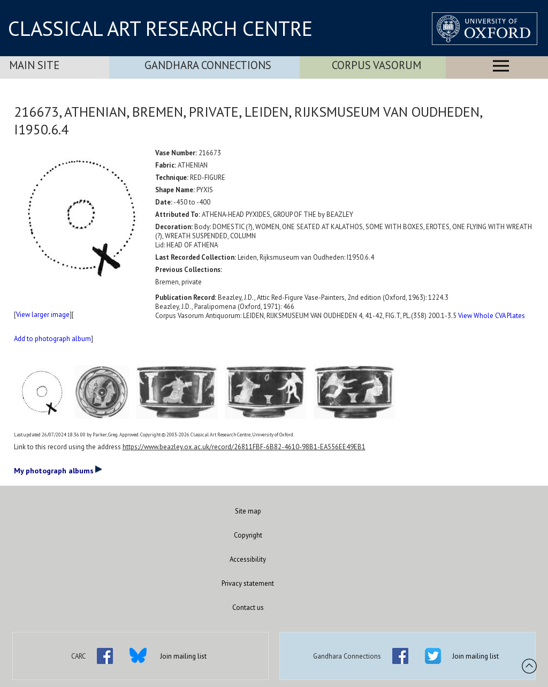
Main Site (34, 65)
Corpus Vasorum (376, 65)
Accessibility (248, 559)
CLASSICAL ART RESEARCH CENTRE (160, 28)
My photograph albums (58, 470)
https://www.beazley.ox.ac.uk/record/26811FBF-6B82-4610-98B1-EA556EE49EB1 (244, 446)
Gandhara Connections (207, 65)
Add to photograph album (52, 338)
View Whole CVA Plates (491, 315)
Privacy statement (248, 583)
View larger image (43, 314)
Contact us (248, 607)
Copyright (248, 535)
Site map (248, 511)
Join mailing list (183, 656)
